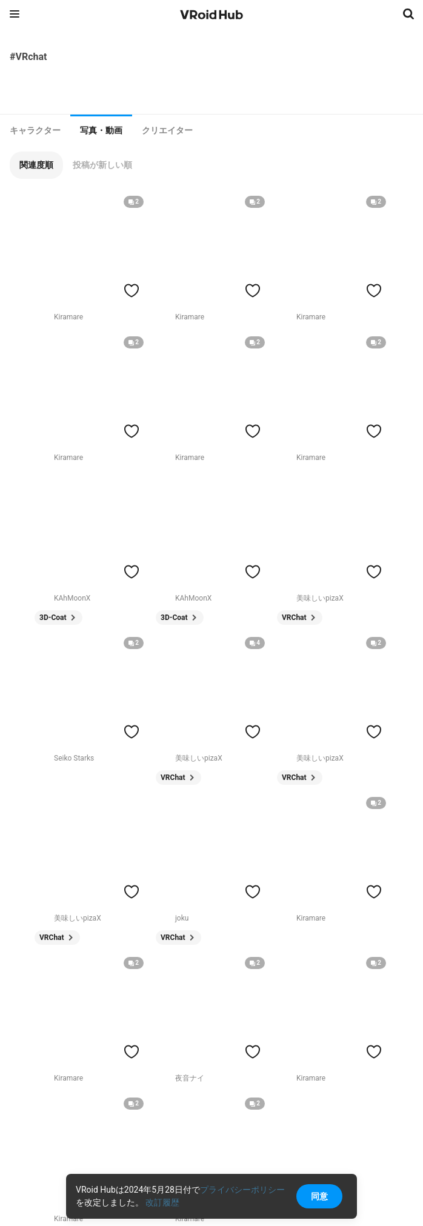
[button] (36, 165)
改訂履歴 (162, 1202)
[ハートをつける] (131, 290)
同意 (319, 1196)
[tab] (35, 130)
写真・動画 (101, 130)
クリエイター (167, 130)
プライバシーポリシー (242, 1189)
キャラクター (35, 130)
